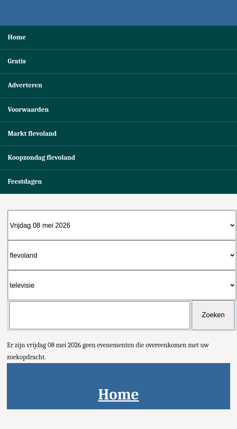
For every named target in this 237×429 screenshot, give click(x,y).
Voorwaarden (28, 109)
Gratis (17, 61)
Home (17, 37)
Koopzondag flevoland (41, 157)
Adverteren (25, 85)
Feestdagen (25, 181)
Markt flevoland (32, 133)
